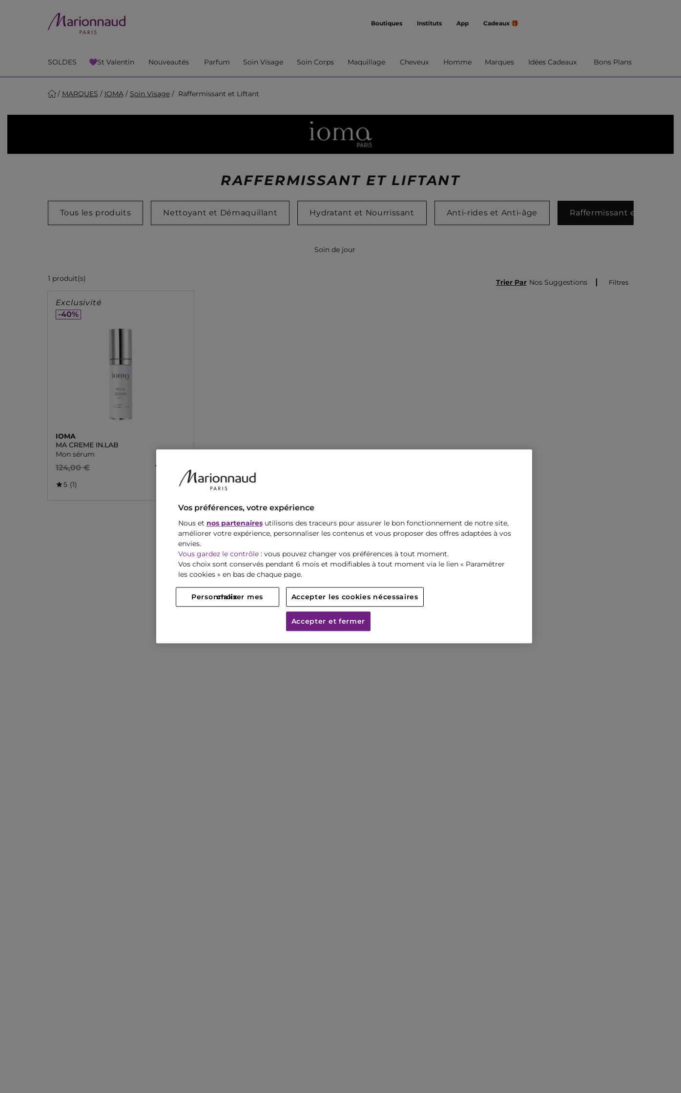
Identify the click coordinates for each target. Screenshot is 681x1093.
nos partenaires (234, 523)
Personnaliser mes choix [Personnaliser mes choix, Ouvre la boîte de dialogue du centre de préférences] (227, 597)
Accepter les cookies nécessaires (354, 597)
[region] (344, 546)
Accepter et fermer (328, 621)
